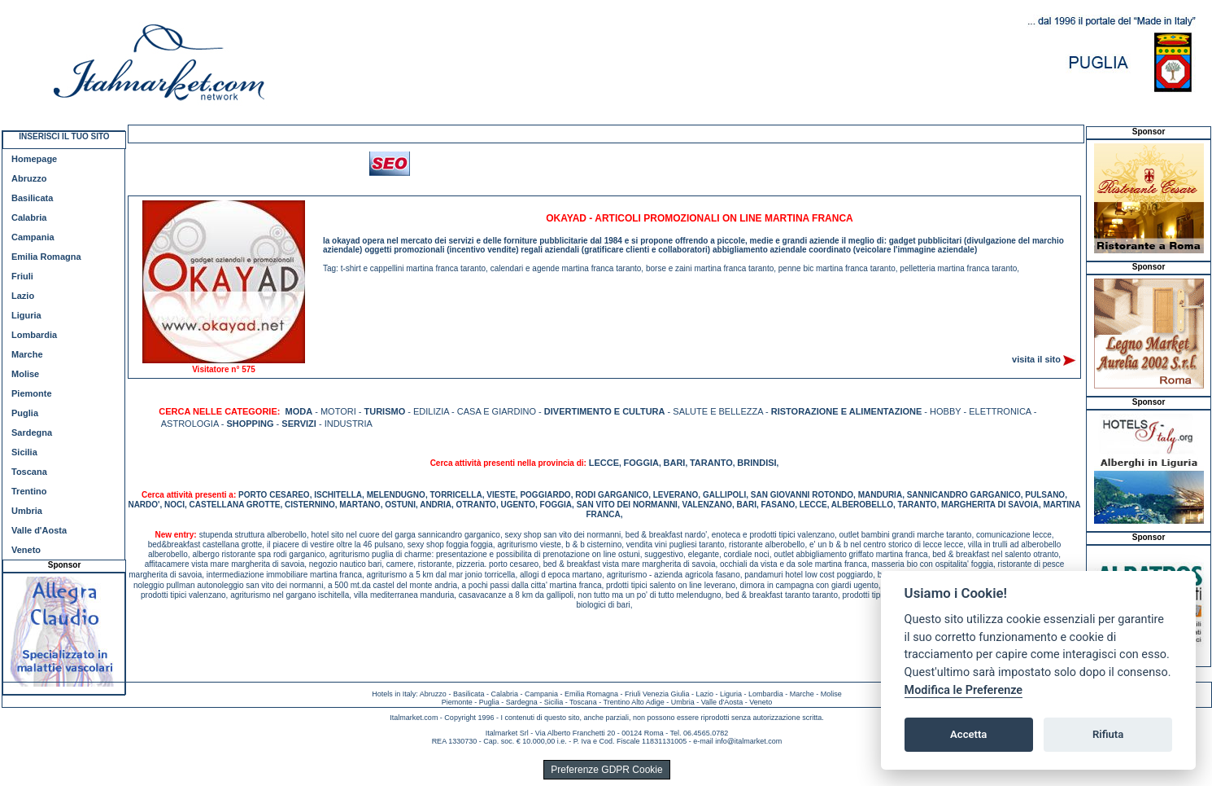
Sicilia (24, 452)
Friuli (22, 276)
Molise (25, 374)
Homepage (34, 159)
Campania (32, 237)
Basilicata (32, 198)
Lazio (22, 296)
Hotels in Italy (394, 694)
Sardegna (31, 432)
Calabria (28, 217)
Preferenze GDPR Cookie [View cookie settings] (606, 769)
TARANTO (711, 463)
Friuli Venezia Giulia (657, 694)
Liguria (26, 315)
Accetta (968, 734)
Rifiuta (1107, 734)
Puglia (24, 413)
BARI (675, 463)
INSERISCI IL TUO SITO (64, 136)
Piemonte (31, 393)
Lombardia (34, 335)
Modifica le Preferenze (964, 690)
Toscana (29, 471)
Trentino (28, 491)
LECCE (604, 463)
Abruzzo (28, 178)
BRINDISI (756, 463)
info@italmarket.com (748, 741)
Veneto (26, 550)
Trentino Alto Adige (633, 702)
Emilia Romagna (46, 256)
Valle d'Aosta (39, 530)
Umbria (26, 511)
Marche (27, 354)
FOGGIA (641, 463)
